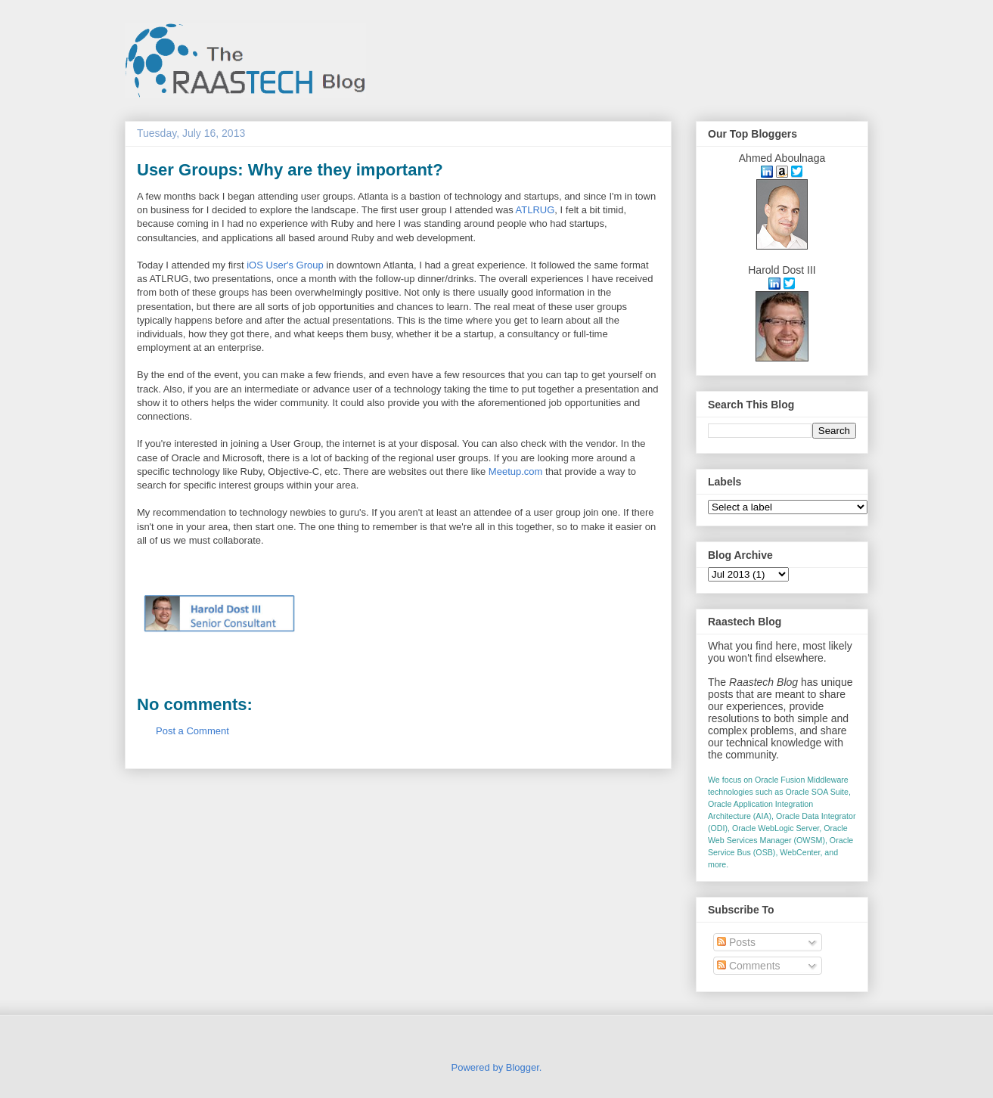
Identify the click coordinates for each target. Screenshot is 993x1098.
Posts (736, 942)
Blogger (522, 1067)
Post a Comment (192, 731)
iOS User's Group (285, 265)
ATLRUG (535, 210)
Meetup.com (516, 471)
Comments (748, 966)
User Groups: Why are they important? (290, 169)
